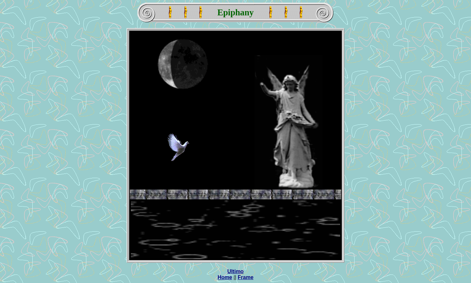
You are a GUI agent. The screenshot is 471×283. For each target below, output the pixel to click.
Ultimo (235, 271)
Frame (245, 277)
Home (225, 277)
